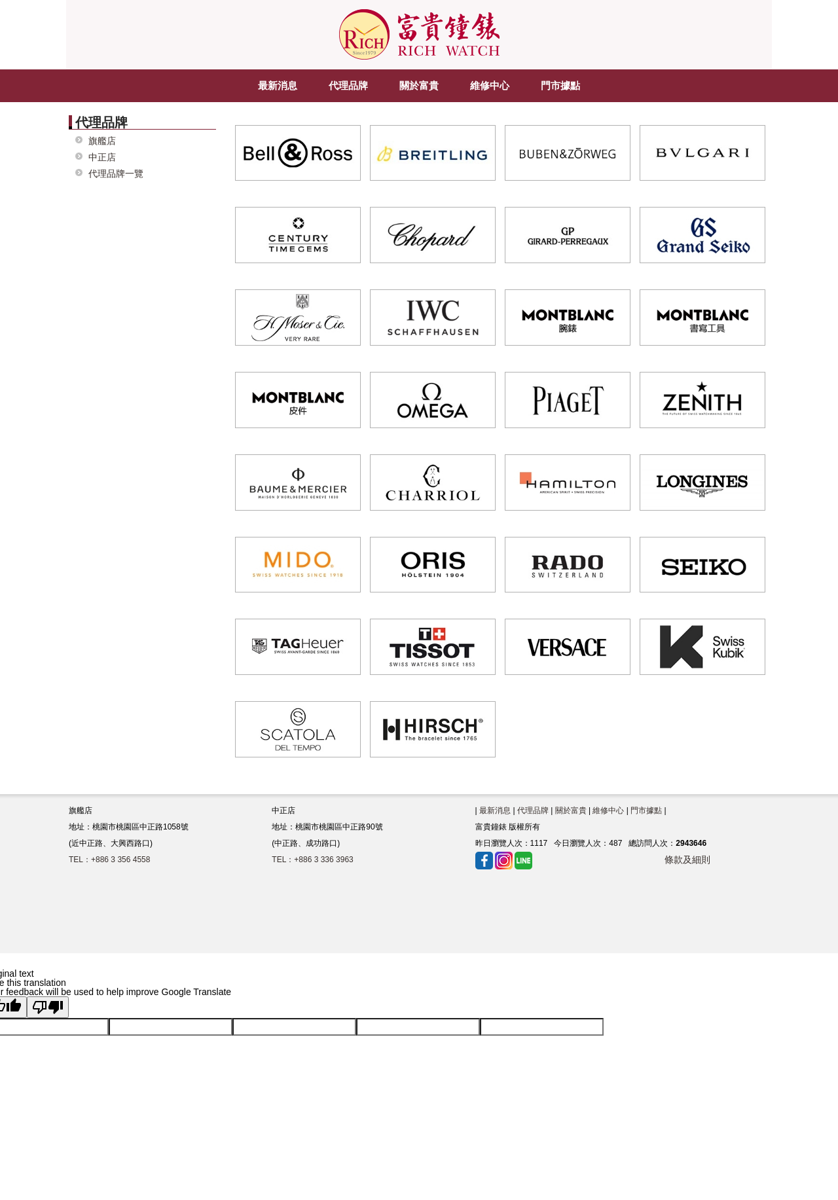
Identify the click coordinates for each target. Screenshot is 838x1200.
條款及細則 (687, 859)
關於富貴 (571, 810)
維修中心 (608, 810)
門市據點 (646, 810)
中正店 (102, 157)
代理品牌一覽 (115, 174)
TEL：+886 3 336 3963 (312, 859)
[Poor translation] (48, 1007)
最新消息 (495, 810)
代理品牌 (533, 810)
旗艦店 (102, 141)
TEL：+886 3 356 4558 (109, 859)
